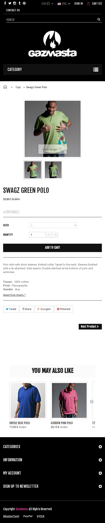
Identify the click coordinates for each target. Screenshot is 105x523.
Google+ (44, 309)
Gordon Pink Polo (62, 423)
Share (26, 309)
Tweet (11, 309)
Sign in (78, 3)
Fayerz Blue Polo (19, 423)
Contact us (13, 10)
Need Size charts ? (14, 295)
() (96, 3)
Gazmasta (22, 509)
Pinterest (63, 309)
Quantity (8, 234)
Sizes (6, 225)
